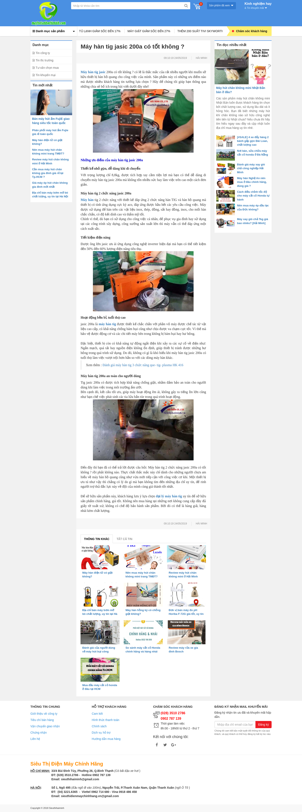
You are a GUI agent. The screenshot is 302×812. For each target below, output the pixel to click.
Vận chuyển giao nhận (45, 726)
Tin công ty (43, 53)
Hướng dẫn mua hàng (106, 739)
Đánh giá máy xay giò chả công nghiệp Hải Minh (251, 168)
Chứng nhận (38, 732)
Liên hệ (35, 739)
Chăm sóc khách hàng (249, 31)
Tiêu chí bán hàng (42, 720)
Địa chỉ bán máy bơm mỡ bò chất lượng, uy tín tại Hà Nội (99, 614)
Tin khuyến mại (46, 75)
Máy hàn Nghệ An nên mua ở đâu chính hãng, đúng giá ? (252, 182)
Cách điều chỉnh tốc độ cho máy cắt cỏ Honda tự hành (253, 195)
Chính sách (99, 726)
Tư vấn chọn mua (47, 67)
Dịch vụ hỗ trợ (101, 732)
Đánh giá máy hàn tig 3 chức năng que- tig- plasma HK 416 (143, 365)
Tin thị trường (44, 60)
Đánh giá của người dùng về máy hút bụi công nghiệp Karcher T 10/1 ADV (99, 651)
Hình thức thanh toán (105, 720)
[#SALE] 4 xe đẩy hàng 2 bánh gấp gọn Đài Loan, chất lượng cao (253, 141)
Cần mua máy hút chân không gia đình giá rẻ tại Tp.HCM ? (47, 173)
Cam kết (97, 713)
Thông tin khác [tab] (96, 539)
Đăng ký (263, 724)
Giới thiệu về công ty (43, 713)
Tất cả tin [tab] (124, 539)
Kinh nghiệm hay (258, 5)
